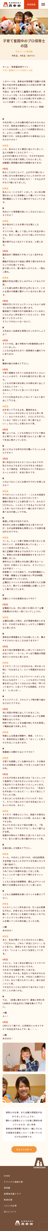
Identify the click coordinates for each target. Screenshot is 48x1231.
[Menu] (43, 4)
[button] (24, 1149)
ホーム (6, 66)
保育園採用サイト (19, 66)
